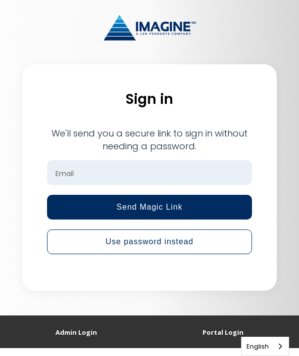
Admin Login (76, 332)
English (258, 346)
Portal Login (223, 332)
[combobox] (265, 346)
